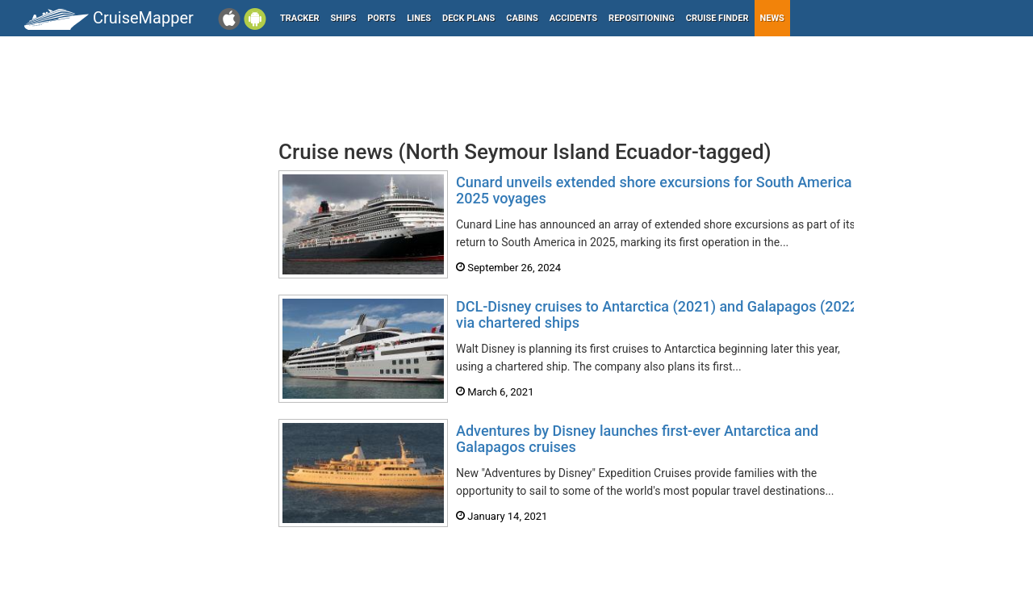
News (772, 18)
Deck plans (468, 18)
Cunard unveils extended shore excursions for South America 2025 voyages (654, 190)
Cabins (521, 18)
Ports (381, 18)
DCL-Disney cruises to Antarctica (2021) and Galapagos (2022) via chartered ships (659, 314)
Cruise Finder (717, 18)
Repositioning (642, 18)
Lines (419, 18)
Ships (344, 18)
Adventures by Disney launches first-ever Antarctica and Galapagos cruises (637, 438)
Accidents (573, 18)
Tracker (300, 18)
